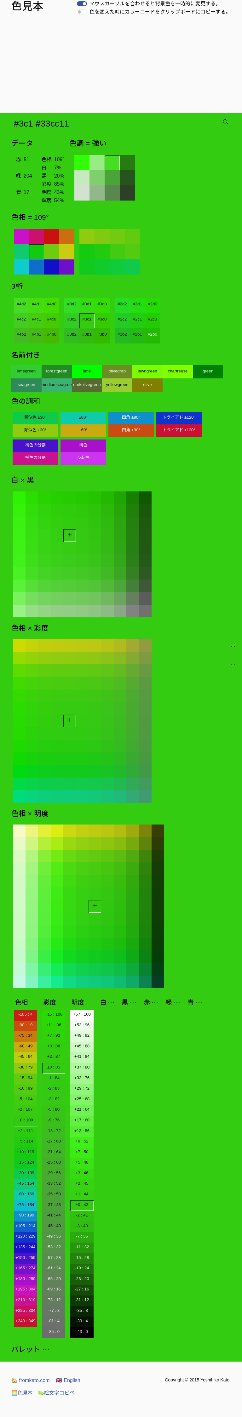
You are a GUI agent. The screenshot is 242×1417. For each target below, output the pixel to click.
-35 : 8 (82, 1310)
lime (87, 371)
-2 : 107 (25, 1109)
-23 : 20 (82, 1278)
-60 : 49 (25, 1046)
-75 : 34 (25, 1035)
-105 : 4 (25, 1014)
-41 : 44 (54, 1215)
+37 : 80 (82, 1067)
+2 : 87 (53, 1056)
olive (147, 384)
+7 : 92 (53, 1035)
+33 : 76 (82, 1077)
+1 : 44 (81, 1194)
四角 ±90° (131, 417)
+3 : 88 (53, 1046)
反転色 (83, 457)
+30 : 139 (25, 1172)
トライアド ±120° (179, 417)
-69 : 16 (54, 1289)
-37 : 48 (54, 1204)
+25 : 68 (82, 1099)
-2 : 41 (82, 1215)
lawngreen (147, 371)
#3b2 (72, 334)
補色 (83, 445)
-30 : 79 (25, 1067)
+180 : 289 (25, 1278)
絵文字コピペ (56, 1393)
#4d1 (36, 304)
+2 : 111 (25, 1130)
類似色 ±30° (35, 417)
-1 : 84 (54, 1077)
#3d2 (72, 304)
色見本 (22, 1393)
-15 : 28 (82, 1257)
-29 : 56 (54, 1172)
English (68, 1380)
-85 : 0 (54, 1331)
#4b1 (36, 334)
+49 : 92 (82, 1035)
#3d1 (87, 304)
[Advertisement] (122, 66)
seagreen (26, 384)
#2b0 (152, 334)
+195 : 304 (25, 1289)
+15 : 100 (53, 1014)
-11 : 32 (82, 1246)
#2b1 (137, 334)
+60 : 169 (25, 1194)
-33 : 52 (54, 1183)
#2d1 (137, 304)
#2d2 (122, 304)
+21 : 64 (82, 1109)
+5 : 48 (81, 1162)
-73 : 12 (54, 1299)
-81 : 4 (54, 1320)
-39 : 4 (82, 1320)
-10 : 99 (25, 1088)
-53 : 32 (54, 1246)
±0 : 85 (53, 1067)
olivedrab (117, 371)
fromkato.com (30, 1380)
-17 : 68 (54, 1141)
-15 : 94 (25, 1077)
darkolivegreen (87, 384)
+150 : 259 (25, 1257)
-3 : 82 (54, 1099)
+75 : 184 (25, 1204)
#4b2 (21, 334)
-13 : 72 (54, 1130)
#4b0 (51, 334)
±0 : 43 (82, 1204)
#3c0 (102, 319)
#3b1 (87, 334)
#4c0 (51, 319)
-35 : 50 (54, 1194)
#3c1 (87, 319)
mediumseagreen (57, 384)
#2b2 (122, 334)
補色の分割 (35, 445)
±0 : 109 (25, 1120)
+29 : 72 (82, 1088)
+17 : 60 (82, 1120)
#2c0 (152, 319)
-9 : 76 (54, 1120)
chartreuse (178, 371)
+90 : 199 (25, 1215)
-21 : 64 (54, 1151)
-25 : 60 (54, 1162)
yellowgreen (117, 384)
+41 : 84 (82, 1056)
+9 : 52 (81, 1141)
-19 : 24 (82, 1268)
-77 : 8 (54, 1310)
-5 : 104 (25, 1099)
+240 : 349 (25, 1320)
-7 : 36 (82, 1236)
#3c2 (72, 319)
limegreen (26, 371)
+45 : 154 (25, 1183)
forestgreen (56, 371)
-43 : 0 (82, 1331)
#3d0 (102, 304)
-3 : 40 (82, 1225)
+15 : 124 (25, 1162)
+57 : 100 (82, 1014)
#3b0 (102, 334)
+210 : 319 (25, 1299)
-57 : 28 (54, 1257)
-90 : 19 (25, 1025)
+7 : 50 (81, 1151)
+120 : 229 (25, 1236)
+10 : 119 (25, 1151)
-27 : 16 (82, 1289)
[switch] (82, 3)
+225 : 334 (25, 1310)
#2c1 (137, 319)
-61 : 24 (54, 1268)
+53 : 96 (82, 1025)
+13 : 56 (82, 1130)
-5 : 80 (54, 1109)
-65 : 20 (54, 1278)
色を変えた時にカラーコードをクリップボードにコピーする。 (160, 11)
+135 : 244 (25, 1246)
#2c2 (122, 319)
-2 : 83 (54, 1088)
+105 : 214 (25, 1225)
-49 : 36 (54, 1236)
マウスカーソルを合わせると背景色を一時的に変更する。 (155, 3)
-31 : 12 (82, 1299)
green (208, 371)
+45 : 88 (82, 1046)
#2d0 (152, 304)
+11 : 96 (53, 1025)
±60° (83, 417)
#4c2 (21, 319)
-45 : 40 (54, 1225)
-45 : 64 (25, 1056)
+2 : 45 (81, 1183)
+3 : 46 (81, 1172)
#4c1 (36, 319)
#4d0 (51, 304)
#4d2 (21, 304)
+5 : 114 (25, 1141)
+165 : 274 (25, 1268)
